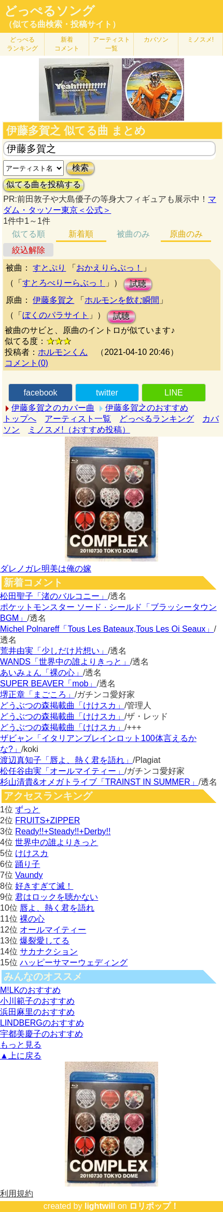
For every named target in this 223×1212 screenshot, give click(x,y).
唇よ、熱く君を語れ (57, 907)
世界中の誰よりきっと (56, 842)
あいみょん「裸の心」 (41, 672)
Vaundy (29, 875)
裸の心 (32, 918)
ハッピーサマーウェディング (74, 962)
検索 (80, 167)
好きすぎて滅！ (44, 886)
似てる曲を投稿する (43, 184)
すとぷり (49, 267)
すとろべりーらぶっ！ (63, 282)
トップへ (19, 418)
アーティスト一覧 (78, 418)
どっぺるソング (49, 11)
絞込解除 (28, 250)
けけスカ (31, 853)
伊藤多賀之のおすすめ (146, 407)
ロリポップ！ (154, 1206)
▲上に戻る (20, 1055)
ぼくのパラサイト (55, 315)
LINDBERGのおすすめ (42, 1022)
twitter (107, 392)
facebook (41, 392)
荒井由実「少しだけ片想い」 (54, 650)
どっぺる (22, 44)
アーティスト (111, 44)
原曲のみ (186, 233)
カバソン (156, 39)
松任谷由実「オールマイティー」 (62, 771)
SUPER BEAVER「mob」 (48, 683)
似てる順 (28, 233)
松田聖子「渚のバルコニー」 (54, 596)
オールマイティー (53, 929)
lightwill (100, 1206)
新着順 (80, 233)
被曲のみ (133, 233)
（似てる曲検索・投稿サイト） (62, 24)
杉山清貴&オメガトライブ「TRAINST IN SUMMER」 (99, 781)
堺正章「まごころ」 (37, 694)
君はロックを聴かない (56, 896)
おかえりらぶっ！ (109, 267)
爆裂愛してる (44, 940)
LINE (173, 392)
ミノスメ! (200, 39)
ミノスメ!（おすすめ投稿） (79, 429)
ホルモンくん (63, 352)
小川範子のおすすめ (37, 1001)
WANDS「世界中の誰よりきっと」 (65, 661)
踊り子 (27, 864)
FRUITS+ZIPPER (47, 820)
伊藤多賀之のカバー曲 (52, 407)
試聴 (138, 283)
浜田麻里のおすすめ (37, 1011)
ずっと (27, 809)
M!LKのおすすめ (30, 990)
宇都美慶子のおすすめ (41, 1033)
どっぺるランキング (156, 418)
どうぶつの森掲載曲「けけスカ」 (62, 705)
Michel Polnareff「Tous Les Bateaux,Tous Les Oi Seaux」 (107, 628)
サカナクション (49, 951)
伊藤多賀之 (53, 300)
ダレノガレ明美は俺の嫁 (45, 568)
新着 (66, 44)
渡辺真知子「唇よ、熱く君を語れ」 (66, 760)
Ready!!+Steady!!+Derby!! (62, 831)
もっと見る (20, 1044)
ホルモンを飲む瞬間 (122, 300)
